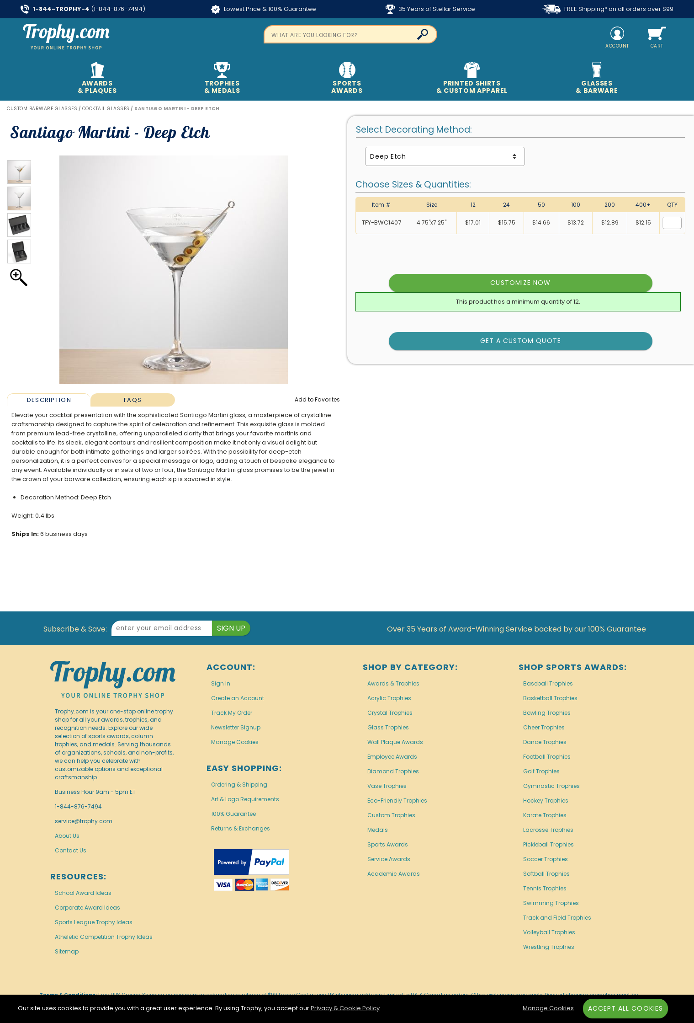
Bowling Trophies (547, 713)
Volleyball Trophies (549, 932)
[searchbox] (350, 34)
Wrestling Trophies (548, 947)
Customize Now (520, 282)
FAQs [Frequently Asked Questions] (133, 400)
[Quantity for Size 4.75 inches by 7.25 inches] (672, 223)
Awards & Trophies (393, 683)
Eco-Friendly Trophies (397, 800)
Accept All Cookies (625, 1008)
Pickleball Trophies (548, 844)
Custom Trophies (391, 815)
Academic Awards (393, 874)
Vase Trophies (387, 786)
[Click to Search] (422, 34)
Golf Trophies (541, 771)
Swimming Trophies (551, 903)
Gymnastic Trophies (551, 786)
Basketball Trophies (550, 698)
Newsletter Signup (235, 727)
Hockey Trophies (545, 800)
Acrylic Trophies (389, 698)
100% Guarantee (233, 814)
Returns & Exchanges (240, 828)
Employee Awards (392, 757)
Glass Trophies (388, 727)
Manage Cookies (235, 742)
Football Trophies (547, 757)
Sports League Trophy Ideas (93, 922)
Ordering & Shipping (239, 784)
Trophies (222, 78)
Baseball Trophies (548, 683)
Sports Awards (387, 844)
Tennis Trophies (545, 888)
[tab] (48, 399)
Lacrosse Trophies (548, 830)
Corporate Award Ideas (87, 907)
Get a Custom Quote (520, 340)
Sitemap (67, 951)
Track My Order (231, 713)
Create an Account (237, 698)
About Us (67, 836)
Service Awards (388, 859)
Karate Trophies (545, 815)
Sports (347, 78)
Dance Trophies (545, 742)
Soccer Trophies (545, 859)
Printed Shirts (471, 78)
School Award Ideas (83, 893)
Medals (377, 830)
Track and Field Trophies (557, 917)
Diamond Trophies (393, 771)
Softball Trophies (546, 874)
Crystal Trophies (390, 713)
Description (49, 400)
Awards (97, 78)
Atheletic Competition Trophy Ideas (104, 937)
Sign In (220, 683)
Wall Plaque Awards (395, 742)
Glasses (596, 78)
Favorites (317, 399)
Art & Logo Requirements (245, 799)
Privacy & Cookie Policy (345, 1008)
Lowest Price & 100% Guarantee (263, 9)
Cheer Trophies (544, 727)
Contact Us (70, 850)
